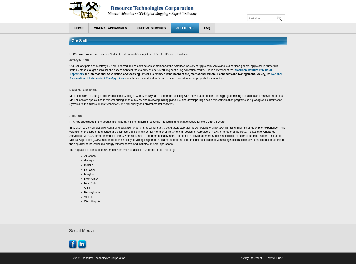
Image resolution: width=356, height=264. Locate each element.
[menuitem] (110, 28)
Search (280, 17)
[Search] (266, 17)
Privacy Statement (251, 258)
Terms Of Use (274, 258)
